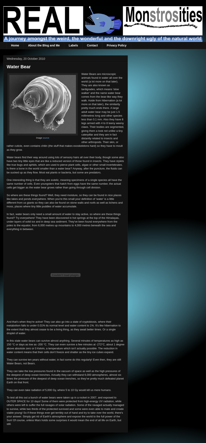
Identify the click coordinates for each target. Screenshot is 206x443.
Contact (92, 45)
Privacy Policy (117, 45)
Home (15, 45)
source (46, 138)
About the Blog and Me (44, 45)
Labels (73, 45)
